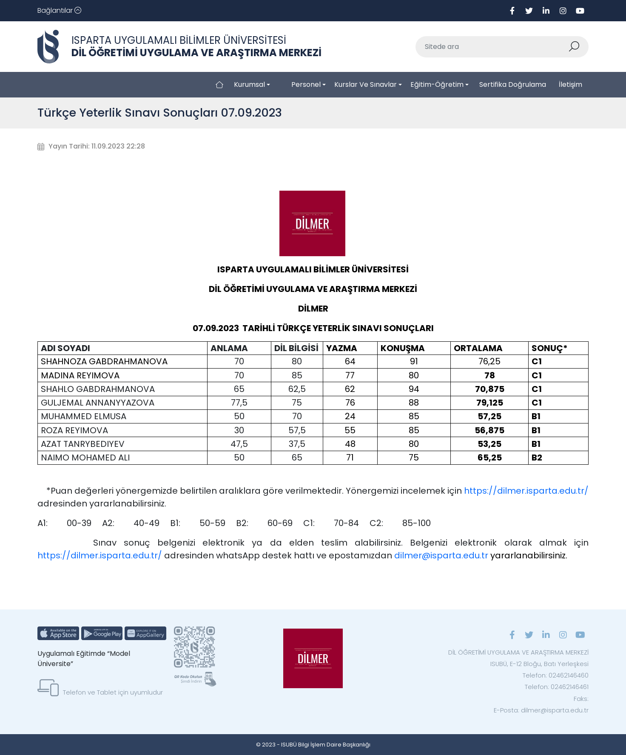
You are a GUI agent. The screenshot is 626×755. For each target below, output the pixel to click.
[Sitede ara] (492, 46)
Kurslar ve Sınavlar (365, 84)
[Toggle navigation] (59, 11)
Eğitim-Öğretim (437, 84)
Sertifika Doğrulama (512, 84)
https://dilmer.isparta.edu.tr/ (526, 491)
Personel (306, 84)
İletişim (570, 84)
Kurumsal (249, 84)
